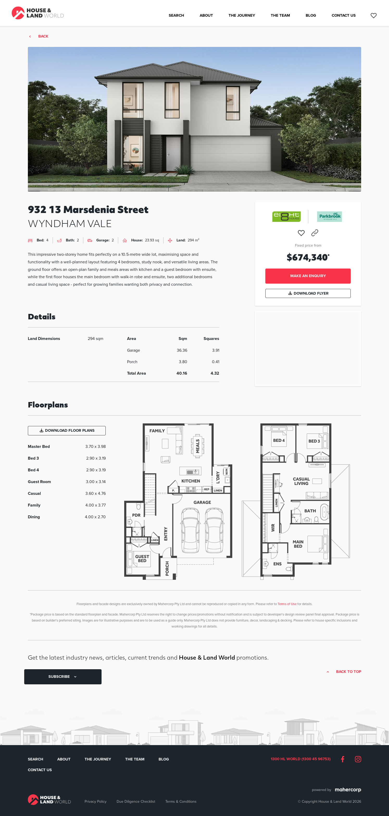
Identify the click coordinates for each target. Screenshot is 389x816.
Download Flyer (308, 293)
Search (176, 15)
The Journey (242, 15)
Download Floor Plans (67, 430)
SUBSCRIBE (62, 676)
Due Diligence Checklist (136, 801)
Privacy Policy (95, 801)
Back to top (348, 671)
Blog (311, 15)
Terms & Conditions (181, 801)
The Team (280, 15)
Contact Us (344, 15)
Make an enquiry (308, 276)
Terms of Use (287, 603)
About (206, 15)
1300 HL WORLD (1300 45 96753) (300, 759)
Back (43, 36)
